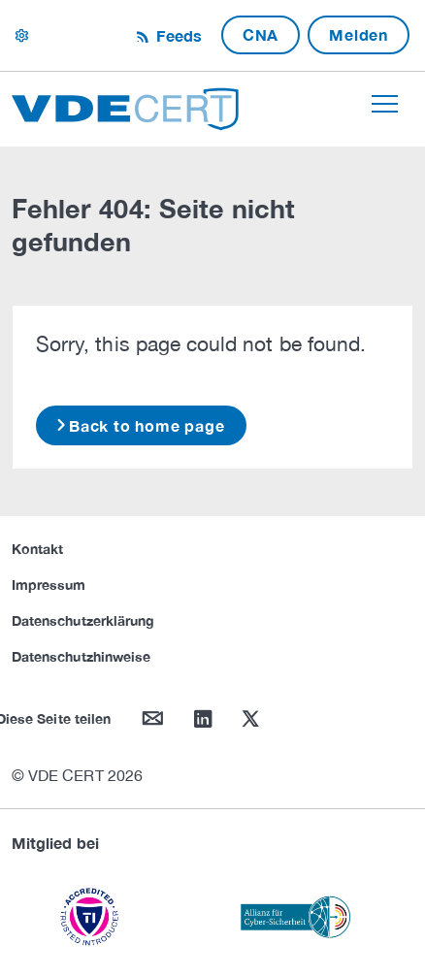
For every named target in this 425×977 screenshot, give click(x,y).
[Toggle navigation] (384, 103)
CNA (260, 34)
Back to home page (147, 425)
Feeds (176, 35)
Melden (358, 34)
